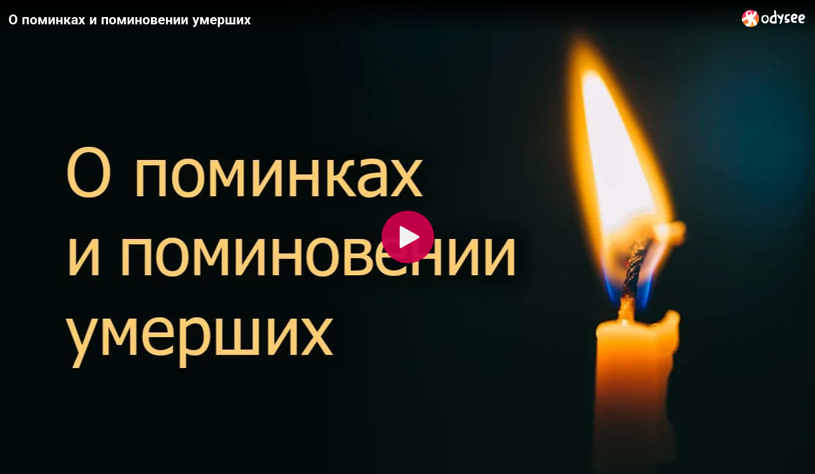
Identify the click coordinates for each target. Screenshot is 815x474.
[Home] (774, 18)
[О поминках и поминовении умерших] (370, 19)
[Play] (407, 237)
